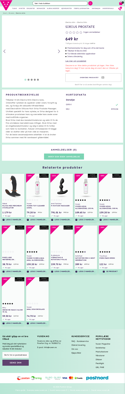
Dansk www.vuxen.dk (100, 390)
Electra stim (20, 13)
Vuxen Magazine (103, 344)
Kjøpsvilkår (76, 353)
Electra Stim (82, 22)
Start (5, 13)
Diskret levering (78, 345)
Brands (11, 13)
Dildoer (99, 359)
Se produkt (110, 271)
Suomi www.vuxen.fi (58, 390)
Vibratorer (100, 356)
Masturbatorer (102, 352)
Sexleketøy (100, 348)
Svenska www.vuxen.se (37, 390)
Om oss (74, 349)
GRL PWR (100, 367)
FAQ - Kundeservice (80, 341)
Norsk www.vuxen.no (79, 390)
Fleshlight (100, 363)
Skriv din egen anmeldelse (64, 156)
